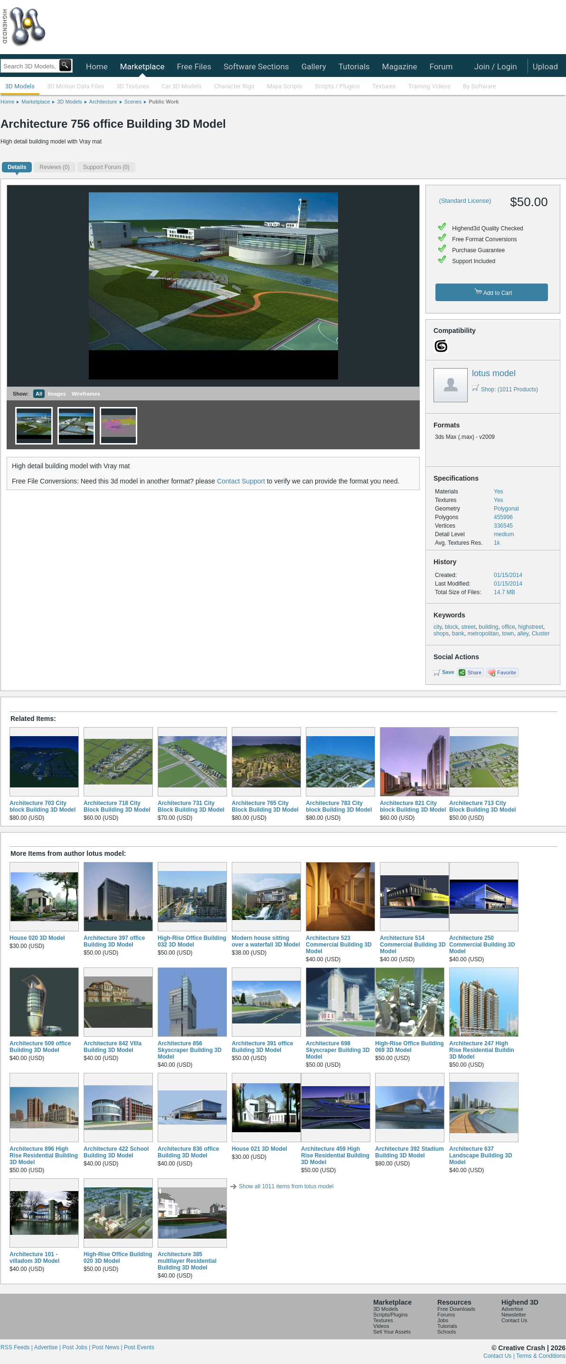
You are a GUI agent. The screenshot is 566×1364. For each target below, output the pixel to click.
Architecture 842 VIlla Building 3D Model (113, 1046)
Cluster (541, 633)
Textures (384, 86)
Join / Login (495, 66)
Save (448, 672)
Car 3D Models (181, 86)
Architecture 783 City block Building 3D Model (339, 806)
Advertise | (48, 1347)
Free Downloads (456, 1309)
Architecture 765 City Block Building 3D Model (265, 806)
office (508, 627)
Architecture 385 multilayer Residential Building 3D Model (187, 1261)
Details (17, 167)
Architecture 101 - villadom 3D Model (34, 1257)
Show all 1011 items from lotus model (286, 1186)
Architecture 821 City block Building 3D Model (413, 806)
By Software (479, 86)
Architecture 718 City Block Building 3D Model (117, 806)
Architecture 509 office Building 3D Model (40, 1046)
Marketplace (142, 66)
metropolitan (483, 633)
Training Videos (429, 86)
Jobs (442, 1320)
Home (97, 66)
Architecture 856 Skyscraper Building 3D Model (190, 1050)
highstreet (530, 627)
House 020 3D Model (37, 938)
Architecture (103, 101)
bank (458, 633)
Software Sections (256, 66)
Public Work (164, 101)
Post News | (108, 1347)
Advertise (512, 1309)
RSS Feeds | (17, 1347)
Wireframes (86, 394)
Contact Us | (499, 1356)
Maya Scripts (284, 86)
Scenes (133, 101)
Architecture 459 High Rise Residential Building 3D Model (335, 1155)
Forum (441, 66)
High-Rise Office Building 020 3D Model (118, 1257)
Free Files (194, 66)
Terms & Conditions (541, 1356)
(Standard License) (465, 200)
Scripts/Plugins (390, 1314)
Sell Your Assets (392, 1332)
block (451, 627)
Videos (381, 1326)
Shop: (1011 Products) (505, 389)
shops (441, 633)
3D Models (20, 86)
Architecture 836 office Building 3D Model (188, 1152)
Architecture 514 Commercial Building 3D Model (413, 945)
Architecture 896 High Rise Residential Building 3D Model (43, 1155)
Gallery (314, 66)
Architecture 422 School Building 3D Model (116, 1152)
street (468, 627)
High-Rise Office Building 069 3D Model (409, 1046)
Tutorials (354, 66)
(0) (54, 167)
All (39, 394)
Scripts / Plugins (337, 86)
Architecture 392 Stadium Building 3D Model (409, 1152)
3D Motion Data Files (75, 86)
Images (57, 394)
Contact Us (514, 1320)
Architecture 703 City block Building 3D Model (42, 806)
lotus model (494, 373)
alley (522, 633)
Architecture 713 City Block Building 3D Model (482, 806)
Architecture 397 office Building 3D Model (114, 941)
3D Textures (132, 86)
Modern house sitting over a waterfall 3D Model (266, 941)
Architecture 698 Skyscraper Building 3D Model (338, 1050)
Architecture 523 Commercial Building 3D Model (339, 945)
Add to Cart (493, 292)
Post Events (139, 1347)
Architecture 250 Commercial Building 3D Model (482, 945)
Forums (446, 1314)
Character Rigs (234, 86)
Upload (545, 66)
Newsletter (513, 1314)
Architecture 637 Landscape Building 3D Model (480, 1155)
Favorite (506, 672)
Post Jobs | (77, 1347)
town (508, 633)
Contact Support (241, 481)
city (438, 627)
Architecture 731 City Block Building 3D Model (191, 806)
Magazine (399, 66)
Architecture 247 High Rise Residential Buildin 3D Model (481, 1050)
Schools (446, 1332)
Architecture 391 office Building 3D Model (262, 1046)
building (488, 627)
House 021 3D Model (259, 1149)
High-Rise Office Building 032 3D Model (192, 941)
